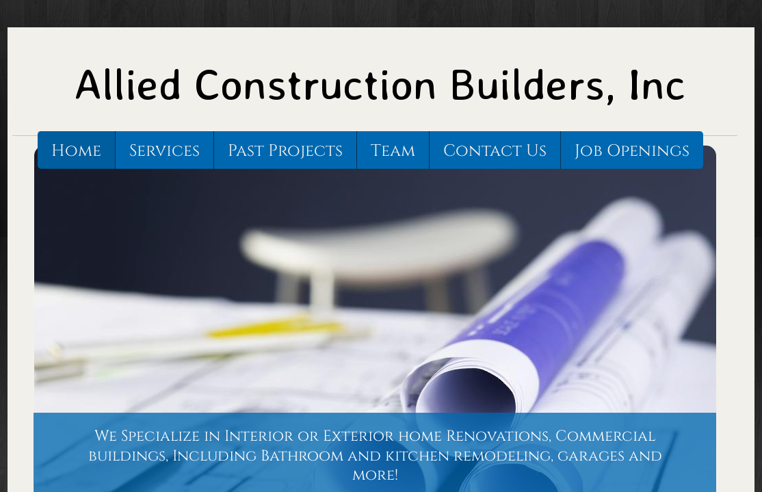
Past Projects (285, 151)
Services (164, 151)
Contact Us (495, 151)
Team (393, 151)
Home (76, 151)
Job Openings (632, 151)
